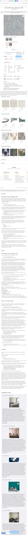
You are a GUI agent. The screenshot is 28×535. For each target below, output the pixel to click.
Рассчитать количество (20, 59)
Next (26, 105)
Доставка (5, 81)
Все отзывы (2, 187)
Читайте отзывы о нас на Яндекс (22, 187)
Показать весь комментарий (19, 182)
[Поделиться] (15, 49)
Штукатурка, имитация (14, 99)
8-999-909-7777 (10, 367)
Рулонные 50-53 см (20, 68)
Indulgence (9, 66)
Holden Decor (9, 67)
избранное (23, 56)
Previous (1, 105)
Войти (26, 3)
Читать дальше (4, 452)
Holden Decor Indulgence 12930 (20, 190)
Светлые (19, 71)
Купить (19, 56)
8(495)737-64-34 (23, 297)
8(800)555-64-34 (6, 367)
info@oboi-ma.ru (6, 284)
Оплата (5, 74)
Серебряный (21, 67)
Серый (18, 67)
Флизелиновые (19, 65)
